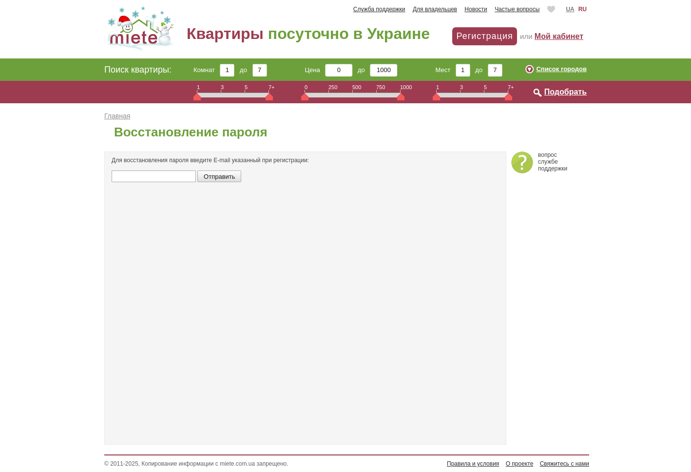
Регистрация (484, 36)
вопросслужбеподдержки (552, 161)
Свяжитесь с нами (564, 463)
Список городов (561, 69)
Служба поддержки (379, 9)
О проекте (520, 463)
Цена (329, 70)
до (253, 70)
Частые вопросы (517, 9)
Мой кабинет (559, 36)
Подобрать (565, 92)
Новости (475, 9)
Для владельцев (435, 9)
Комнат (213, 70)
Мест (452, 70)
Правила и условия (473, 463)
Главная (117, 116)
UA (570, 9)
